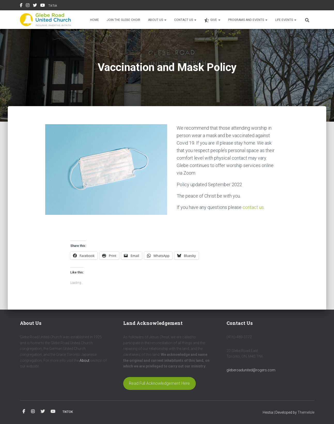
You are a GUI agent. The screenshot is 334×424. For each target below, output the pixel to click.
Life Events (285, 20)
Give (212, 20)
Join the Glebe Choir (123, 20)
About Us (157, 20)
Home (94, 20)
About (84, 360)
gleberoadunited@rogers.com (251, 370)
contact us (253, 207)
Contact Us (185, 20)
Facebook (21, 6)
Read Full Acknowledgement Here (159, 383)
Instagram (27, 6)
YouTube (42, 6)
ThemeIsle (306, 412)
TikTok (52, 5)
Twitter (35, 6)
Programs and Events (247, 20)
